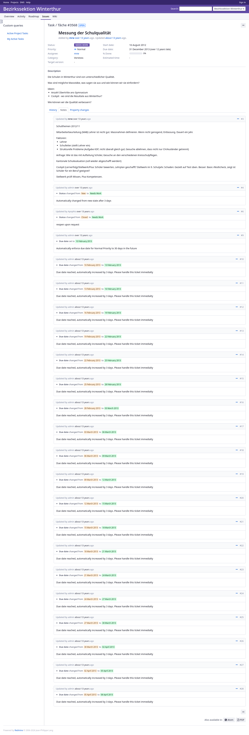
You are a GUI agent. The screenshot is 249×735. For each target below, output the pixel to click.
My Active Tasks (15, 38)
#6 (242, 211)
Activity (21, 16)
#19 (242, 473)
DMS (22, 2)
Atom (231, 719)
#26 (242, 640)
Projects (14, 2)
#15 (242, 378)
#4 (242, 187)
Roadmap (33, 16)
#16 (242, 402)
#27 (242, 664)
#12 (242, 306)
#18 (242, 450)
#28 (242, 688)
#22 (242, 545)
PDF (242, 719)
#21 (242, 521)
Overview (9, 16)
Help (28, 2)
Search (174, 8)
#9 (242, 235)
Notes (63, 109)
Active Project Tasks (17, 33)
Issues (45, 16)
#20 (242, 497)
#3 (242, 118)
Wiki (55, 16)
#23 (242, 569)
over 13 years (82, 37)
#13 (242, 330)
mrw (71, 37)
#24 (242, 593)
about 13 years (113, 37)
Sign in (242, 2)
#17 (242, 426)
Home (6, 2)
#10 (242, 259)
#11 (242, 283)
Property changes (79, 109)
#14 (242, 354)
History (53, 109)
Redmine (19, 730)
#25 (242, 617)
